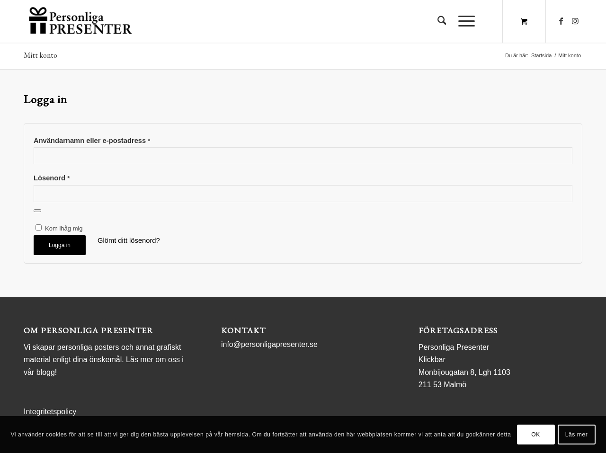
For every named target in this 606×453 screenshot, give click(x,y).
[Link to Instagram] (575, 21)
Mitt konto (40, 55)
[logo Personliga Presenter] (82, 21)
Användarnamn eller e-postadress (92, 140)
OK (535, 434)
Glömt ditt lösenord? (129, 240)
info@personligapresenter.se (269, 344)
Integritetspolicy (50, 412)
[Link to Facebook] (561, 21)
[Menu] (463, 21)
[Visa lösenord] (37, 210)
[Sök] (442, 21)
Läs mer (576, 434)
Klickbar (432, 359)
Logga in (60, 245)
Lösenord (52, 178)
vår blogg (39, 372)
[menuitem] (442, 21)
